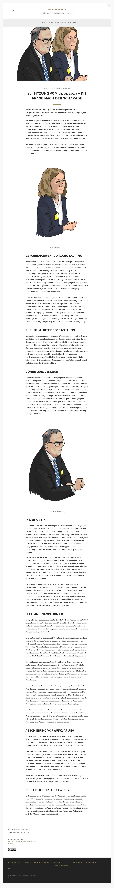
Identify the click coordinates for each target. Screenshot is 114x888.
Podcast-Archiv (77, 868)
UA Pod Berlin (57, 9)
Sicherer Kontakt (90, 868)
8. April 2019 (47, 88)
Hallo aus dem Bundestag (40, 868)
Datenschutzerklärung (61, 870)
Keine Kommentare (64, 88)
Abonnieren (12, 868)
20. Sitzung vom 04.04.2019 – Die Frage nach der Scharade (57, 98)
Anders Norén (20, 883)
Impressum (56, 868)
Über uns (11, 874)
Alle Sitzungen (24, 868)
